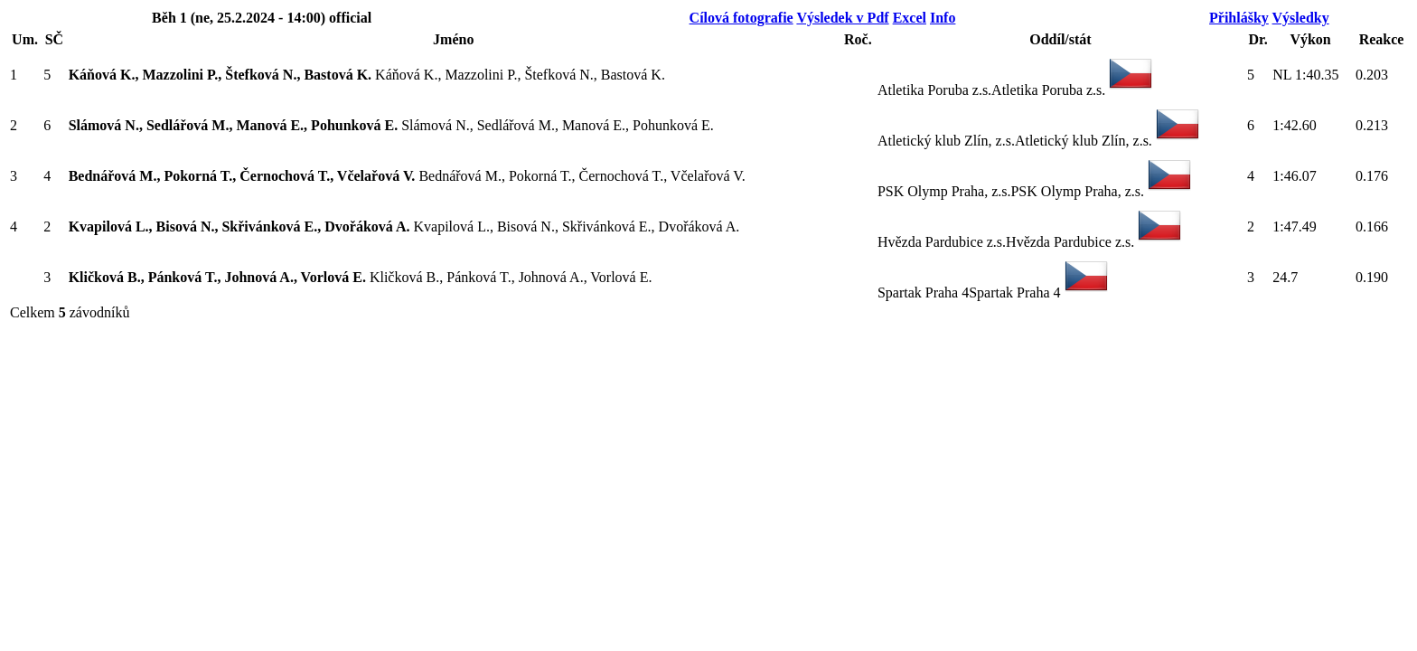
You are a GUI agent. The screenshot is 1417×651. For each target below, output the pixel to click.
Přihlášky (1239, 17)
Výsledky (1300, 17)
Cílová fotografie (741, 17)
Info (942, 17)
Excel (909, 17)
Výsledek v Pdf (842, 17)
